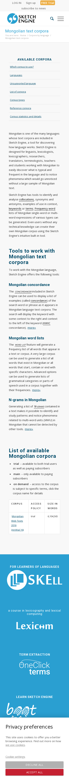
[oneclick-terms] (34, 667)
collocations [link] (26, 199)
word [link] (52, 208)
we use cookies (15, 745)
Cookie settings (15, 756)
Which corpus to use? (22, 66)
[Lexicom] (35, 625)
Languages (16, 75)
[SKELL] (34, 580)
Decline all (34, 765)
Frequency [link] (41, 208)
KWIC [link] (46, 323)
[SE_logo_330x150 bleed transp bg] (28, 18)
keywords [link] (15, 208)
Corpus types (17, 100)
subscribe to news (33, 8)
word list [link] (20, 344)
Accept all (34, 772)
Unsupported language (23, 83)
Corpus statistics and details (25, 116)
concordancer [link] (23, 291)
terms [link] (29, 208)
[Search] (50, 18)
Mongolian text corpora (27, 31)
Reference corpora (20, 108)
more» (32, 327)
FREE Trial (47, 3)
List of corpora (18, 91)
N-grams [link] (39, 406)
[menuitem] (16, 3)
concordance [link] (39, 300)
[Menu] (59, 18)
